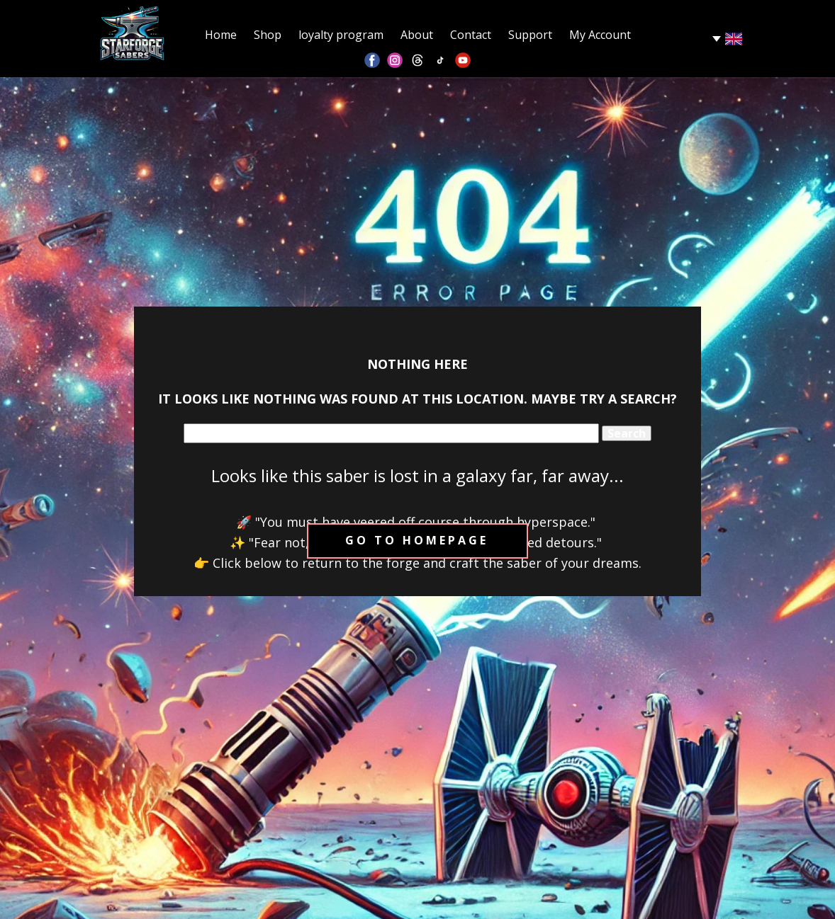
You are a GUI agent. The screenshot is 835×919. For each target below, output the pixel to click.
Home (221, 34)
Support (530, 34)
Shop (267, 34)
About (416, 34)
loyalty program (340, 34)
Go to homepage (416, 540)
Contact (470, 34)
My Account (600, 34)
